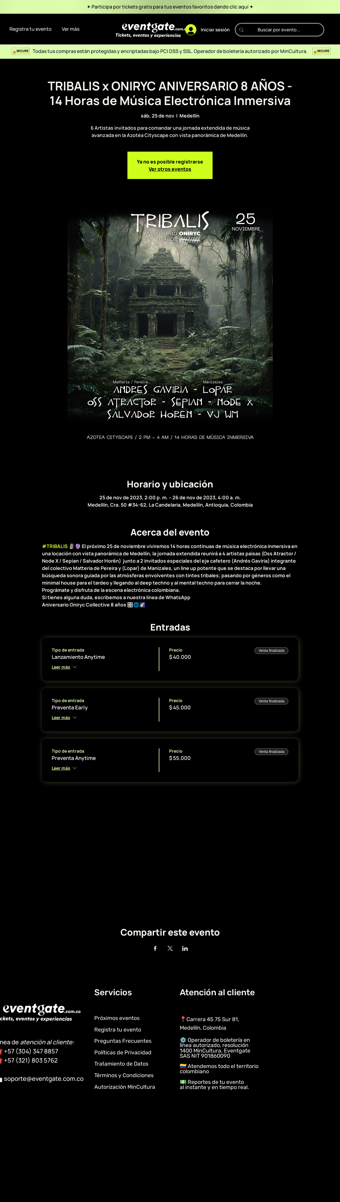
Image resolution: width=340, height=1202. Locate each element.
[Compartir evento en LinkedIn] (185, 948)
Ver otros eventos (170, 169)
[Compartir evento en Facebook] (155, 948)
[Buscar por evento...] (279, 30)
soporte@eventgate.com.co (44, 1078)
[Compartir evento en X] (170, 948)
